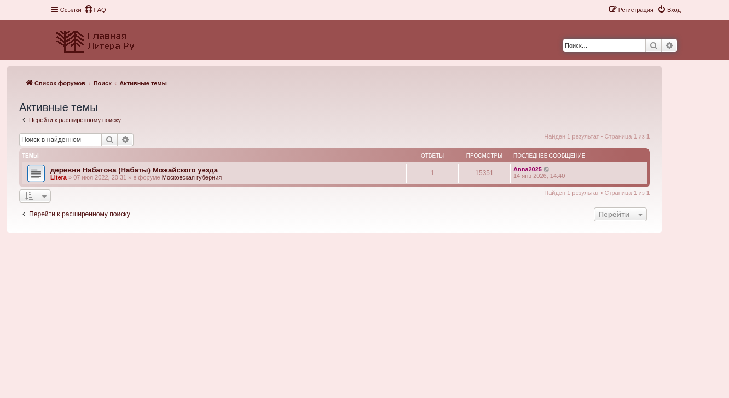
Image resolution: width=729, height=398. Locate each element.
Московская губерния (192, 177)
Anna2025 (527, 169)
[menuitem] (95, 9)
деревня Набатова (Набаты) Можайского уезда (134, 170)
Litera (58, 177)
